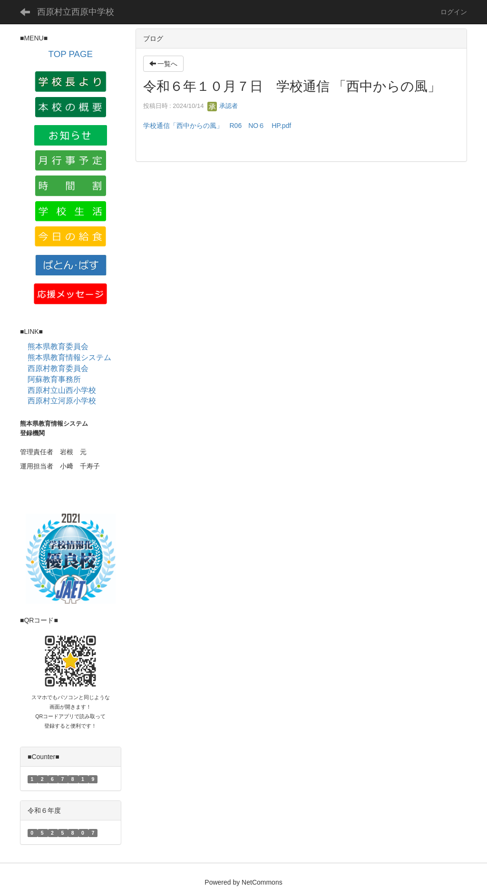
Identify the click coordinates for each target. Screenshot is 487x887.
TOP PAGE (71, 54)
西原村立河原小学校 (62, 401)
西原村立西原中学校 (75, 12)
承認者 (222, 105)
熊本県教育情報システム (69, 357)
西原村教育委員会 (58, 368)
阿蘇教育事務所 (54, 379)
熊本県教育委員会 (58, 346)
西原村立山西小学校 (62, 390)
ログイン (453, 12)
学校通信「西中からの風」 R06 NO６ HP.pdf (217, 125)
